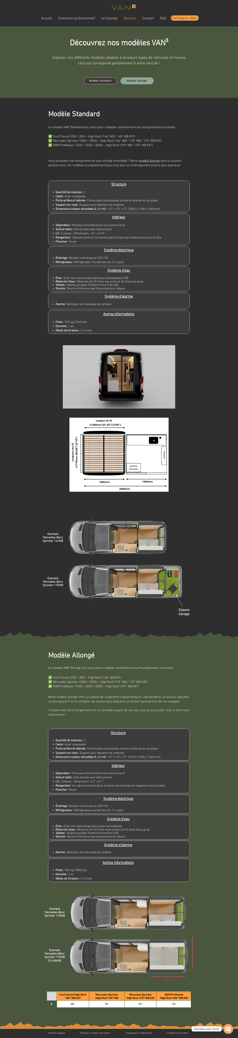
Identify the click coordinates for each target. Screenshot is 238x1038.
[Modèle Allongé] (137, 81)
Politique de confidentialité (139, 1033)
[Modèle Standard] (100, 81)
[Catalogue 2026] (185, 18)
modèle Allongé (149, 161)
